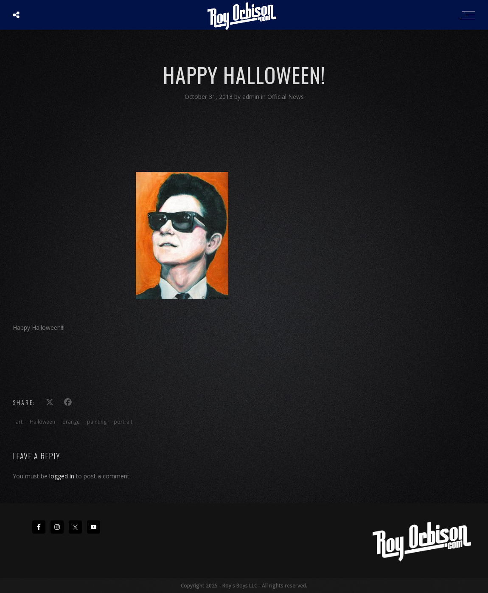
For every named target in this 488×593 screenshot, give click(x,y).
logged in (61, 476)
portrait (123, 421)
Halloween (42, 421)
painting (97, 421)
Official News (285, 97)
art (19, 421)
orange (71, 421)
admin (251, 97)
